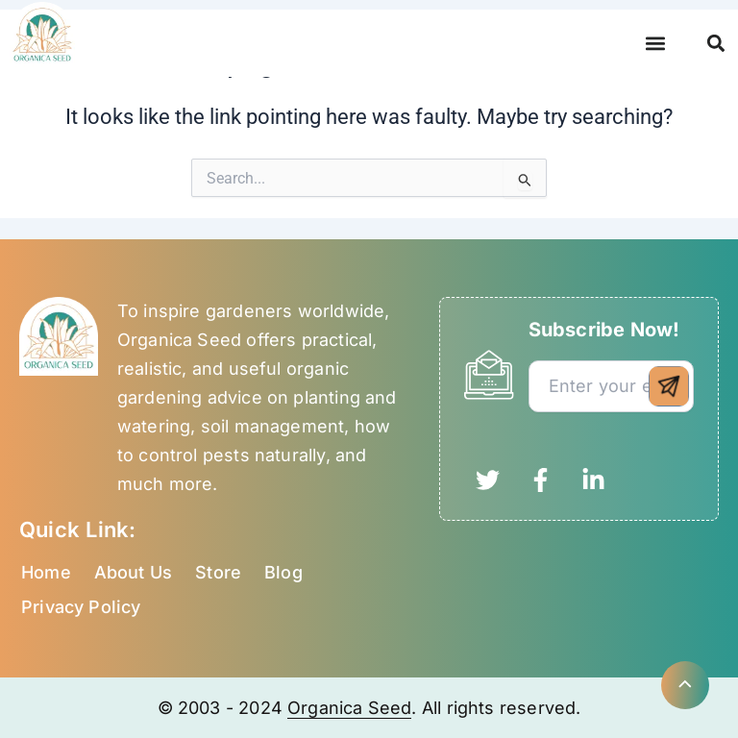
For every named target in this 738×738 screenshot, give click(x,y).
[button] (655, 44)
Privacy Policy (81, 607)
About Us (133, 572)
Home (46, 572)
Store (218, 572)
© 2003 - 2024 (223, 708)
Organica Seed (349, 708)
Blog (283, 572)
